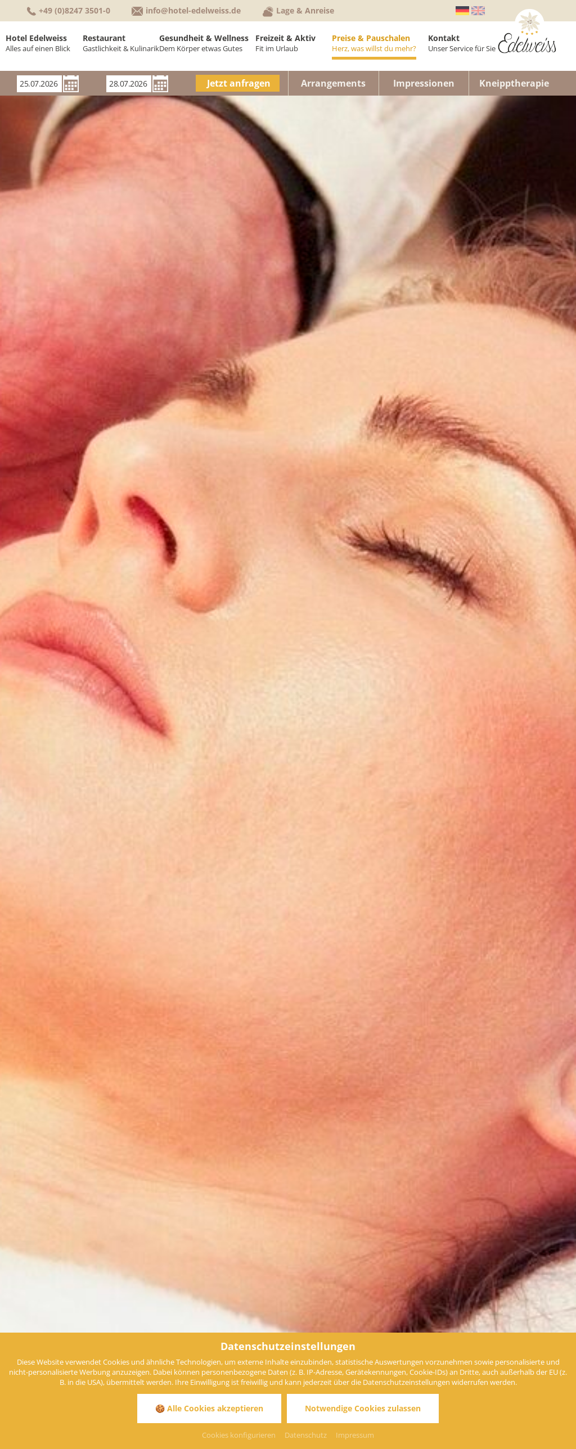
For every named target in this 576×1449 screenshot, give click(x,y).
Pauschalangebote (432, 402)
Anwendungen (460, 424)
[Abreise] (128, 83)
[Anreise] (39, 83)
